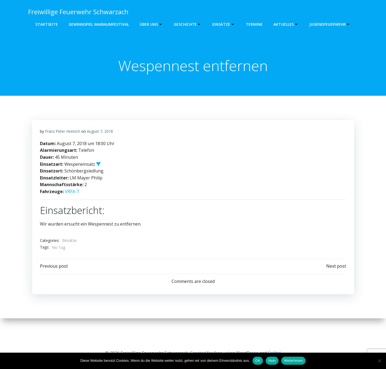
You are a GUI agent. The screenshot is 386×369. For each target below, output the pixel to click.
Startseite (46, 24)
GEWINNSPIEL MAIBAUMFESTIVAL (99, 24)
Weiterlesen (293, 361)
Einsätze (223, 24)
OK (257, 361)
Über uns (151, 24)
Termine (254, 24)
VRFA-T (72, 210)
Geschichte (188, 24)
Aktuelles (286, 24)
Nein (272, 361)
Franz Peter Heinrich (62, 150)
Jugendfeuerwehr (330, 24)
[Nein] (379, 360)
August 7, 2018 (100, 150)
